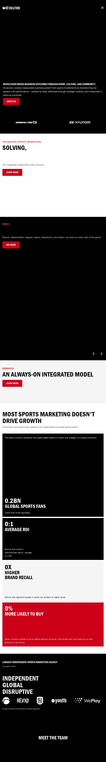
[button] (93, 354)
